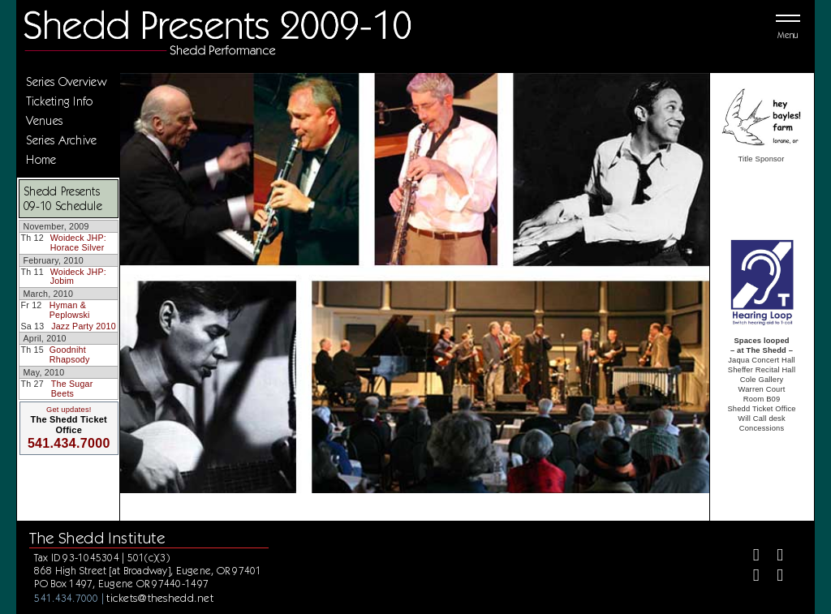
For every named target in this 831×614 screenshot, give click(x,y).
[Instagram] (749, 577)
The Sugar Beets (72, 388)
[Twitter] (773, 557)
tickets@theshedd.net (159, 597)
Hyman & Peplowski (70, 310)
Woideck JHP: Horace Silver (78, 242)
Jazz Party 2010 (83, 326)
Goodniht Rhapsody (70, 354)
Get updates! (69, 410)
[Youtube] (773, 577)
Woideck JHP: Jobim (78, 276)
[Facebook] (749, 557)
